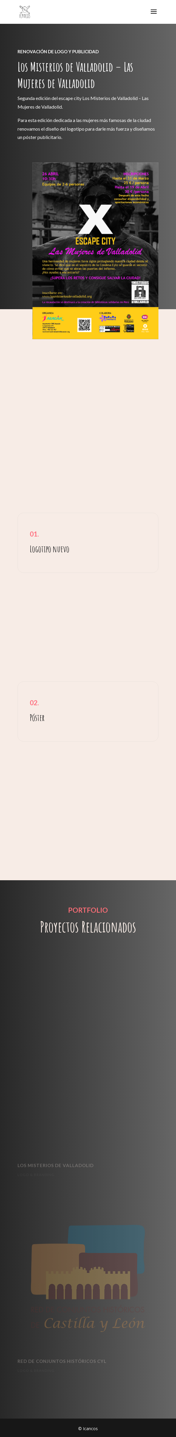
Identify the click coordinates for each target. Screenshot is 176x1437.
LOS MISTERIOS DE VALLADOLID (56, 1165)
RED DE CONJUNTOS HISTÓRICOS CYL (62, 1361)
